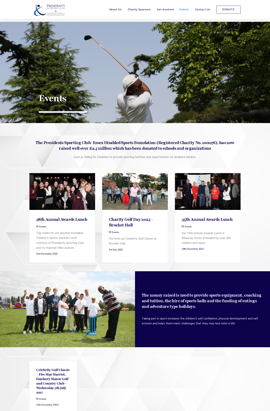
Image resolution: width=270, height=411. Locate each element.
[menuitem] (116, 11)
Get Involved (165, 11)
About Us (115, 11)
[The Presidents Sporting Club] (48, 10)
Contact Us (202, 11)
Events (184, 11)
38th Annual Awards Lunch (61, 159)
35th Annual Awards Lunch (207, 159)
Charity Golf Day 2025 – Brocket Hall (131, 161)
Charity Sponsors (139, 11)
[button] (62, 131)
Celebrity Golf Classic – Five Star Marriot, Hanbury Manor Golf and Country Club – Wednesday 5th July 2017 (53, 320)
